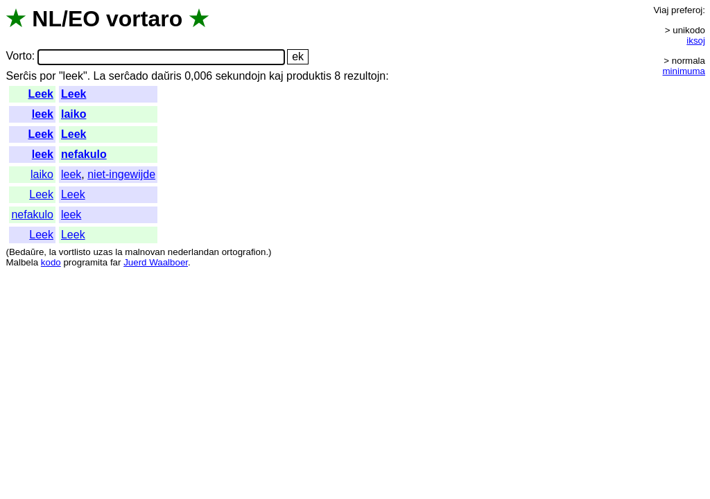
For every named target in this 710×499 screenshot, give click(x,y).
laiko (73, 114)
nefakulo (84, 154)
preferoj (686, 10)
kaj (276, 76)
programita (85, 262)
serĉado (128, 76)
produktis (308, 76)
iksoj (695, 40)
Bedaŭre (26, 252)
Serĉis (21, 76)
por (47, 76)
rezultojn (365, 76)
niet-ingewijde (121, 174)
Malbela (22, 262)
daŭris (166, 76)
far (115, 262)
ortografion (244, 252)
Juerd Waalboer (155, 262)
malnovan (145, 252)
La (100, 76)
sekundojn (241, 76)
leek (42, 114)
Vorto (18, 56)
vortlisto (75, 252)
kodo (51, 262)
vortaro (144, 18)
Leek (40, 94)
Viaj (660, 10)
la (52, 252)
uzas (102, 252)
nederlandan (193, 252)
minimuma (684, 71)
